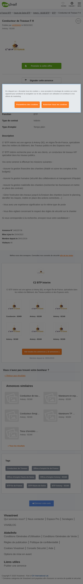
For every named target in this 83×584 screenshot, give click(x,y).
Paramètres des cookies (27, 104)
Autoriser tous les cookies (55, 104)
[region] (41, 98)
